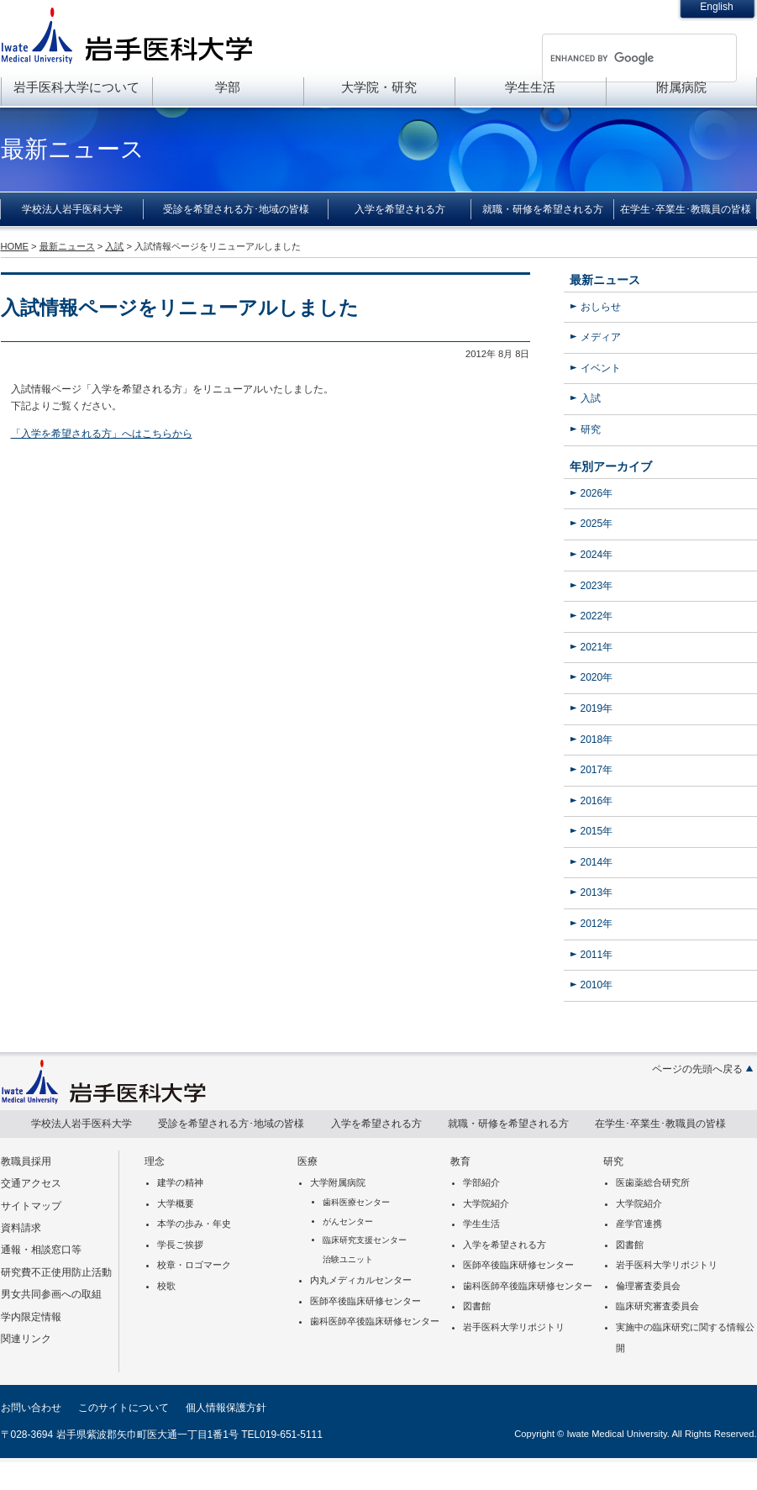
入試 (591, 398)
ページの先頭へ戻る (697, 1069)
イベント (601, 368)
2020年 (597, 677)
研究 (591, 429)
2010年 (597, 985)
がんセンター (348, 1221)
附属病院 (681, 87)
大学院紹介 (486, 1203)
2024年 (597, 555)
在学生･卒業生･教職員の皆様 (685, 209)
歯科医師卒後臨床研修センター (374, 1321)
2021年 (597, 647)
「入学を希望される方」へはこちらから (101, 434)
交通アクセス (31, 1183)
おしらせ (601, 307)
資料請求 (21, 1228)
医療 (307, 1161)
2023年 (597, 586)
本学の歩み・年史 (194, 1224)
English (716, 7)
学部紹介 (481, 1182)
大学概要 (175, 1203)
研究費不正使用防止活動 (56, 1272)
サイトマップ (31, 1206)
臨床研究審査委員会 (657, 1306)
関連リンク (26, 1339)
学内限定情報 (31, 1317)
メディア (601, 337)
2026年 (597, 493)
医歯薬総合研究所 (653, 1182)
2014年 (597, 862)
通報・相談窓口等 (41, 1250)
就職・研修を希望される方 (542, 209)
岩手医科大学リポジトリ (514, 1327)
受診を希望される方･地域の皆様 (236, 209)
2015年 (597, 831)
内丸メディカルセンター (361, 1280)
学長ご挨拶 (180, 1245)
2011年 (597, 955)
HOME (15, 246)
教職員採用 (26, 1161)
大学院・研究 (379, 87)
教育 (460, 1161)
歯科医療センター (356, 1202)
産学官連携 (639, 1224)
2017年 (597, 770)
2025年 (597, 523)
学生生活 (530, 87)
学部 (227, 87)
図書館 (477, 1306)
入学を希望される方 (400, 209)
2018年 (597, 739)
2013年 (597, 892)
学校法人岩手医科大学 (72, 209)
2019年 (597, 708)
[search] (617, 58)
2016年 (597, 801)
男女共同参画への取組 (51, 1294)
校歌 (166, 1286)
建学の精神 (180, 1182)
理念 (155, 1161)
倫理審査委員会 (648, 1286)
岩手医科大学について (76, 87)
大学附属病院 (337, 1182)
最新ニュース (605, 280)
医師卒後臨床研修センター (365, 1301)
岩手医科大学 (127, 35)
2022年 (597, 616)
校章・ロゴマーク (194, 1265)
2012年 (597, 923)
